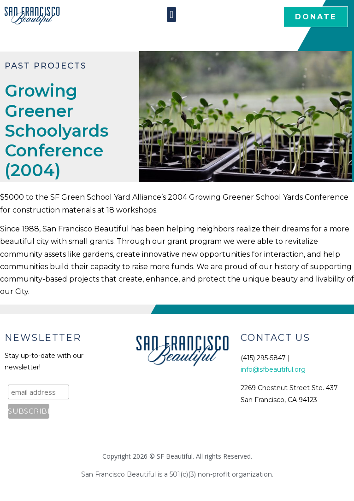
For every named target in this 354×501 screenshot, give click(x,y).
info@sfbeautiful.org (273, 369)
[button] (171, 14)
